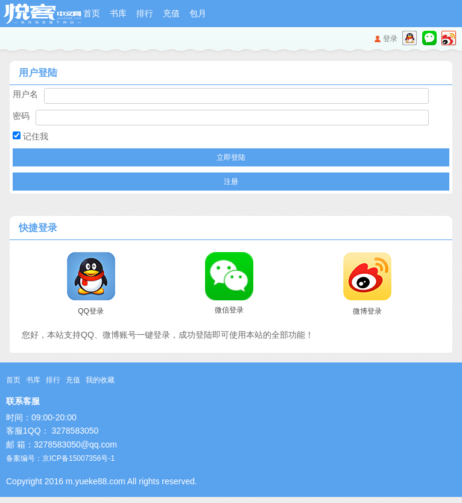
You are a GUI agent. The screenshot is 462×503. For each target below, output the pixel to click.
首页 (91, 13)
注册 (231, 181)
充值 (171, 13)
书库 (118, 13)
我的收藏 (100, 380)
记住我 (30, 136)
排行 (144, 13)
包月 (197, 13)
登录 (390, 38)
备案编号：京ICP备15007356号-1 (60, 458)
